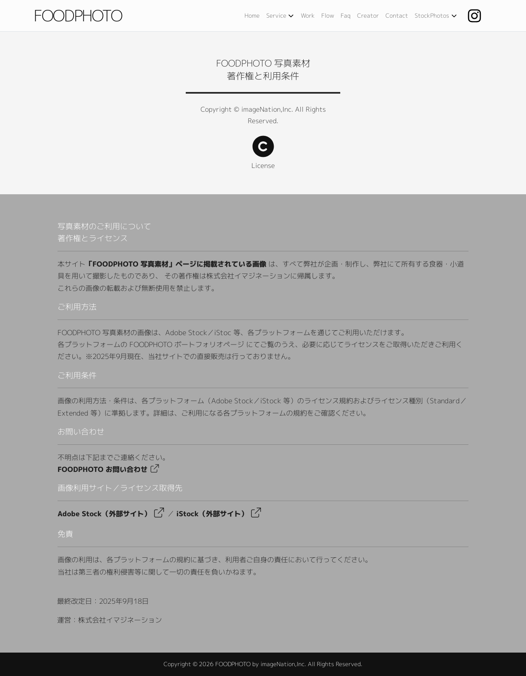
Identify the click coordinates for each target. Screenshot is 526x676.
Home (252, 15)
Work (308, 15)
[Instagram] (477, 16)
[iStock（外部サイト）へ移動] (212, 513)
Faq (346, 15)
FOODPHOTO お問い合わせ (103, 469)
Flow (327, 15)
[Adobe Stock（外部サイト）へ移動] (155, 469)
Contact (396, 15)
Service (281, 15)
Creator (368, 15)
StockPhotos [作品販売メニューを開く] (437, 15)
